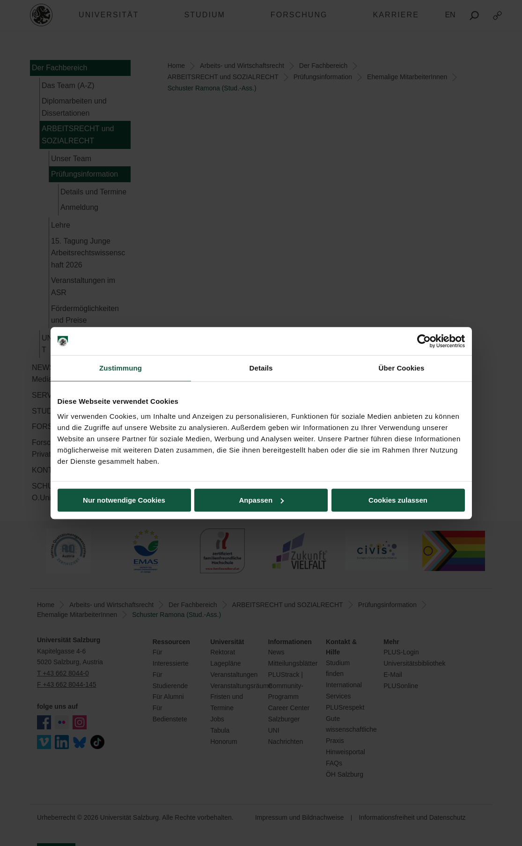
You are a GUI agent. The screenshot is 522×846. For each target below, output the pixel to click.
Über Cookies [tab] (402, 368)
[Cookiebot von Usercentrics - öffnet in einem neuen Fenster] (424, 341)
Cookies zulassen (397, 500)
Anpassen (261, 500)
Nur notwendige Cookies (124, 500)
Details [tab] (261, 368)
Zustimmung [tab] (120, 368)
